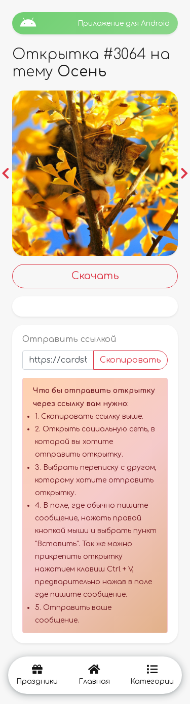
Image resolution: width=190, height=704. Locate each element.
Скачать (95, 276)
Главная (94, 675)
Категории (152, 675)
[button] (6, 173)
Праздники (37, 675)
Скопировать (130, 360)
